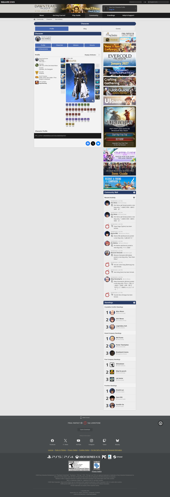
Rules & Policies (60, 450)
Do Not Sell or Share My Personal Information (106, 450)
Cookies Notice (84, 450)
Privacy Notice (72, 450)
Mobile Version (86, 417)
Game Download (85, 429)
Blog (85, 29)
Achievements (43, 49)
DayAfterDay (43, 83)
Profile (52, 29)
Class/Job (59, 45)
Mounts (92, 45)
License (50, 450)
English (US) (153, 2)
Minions (75, 45)
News (66, 444)
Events (118, 29)
